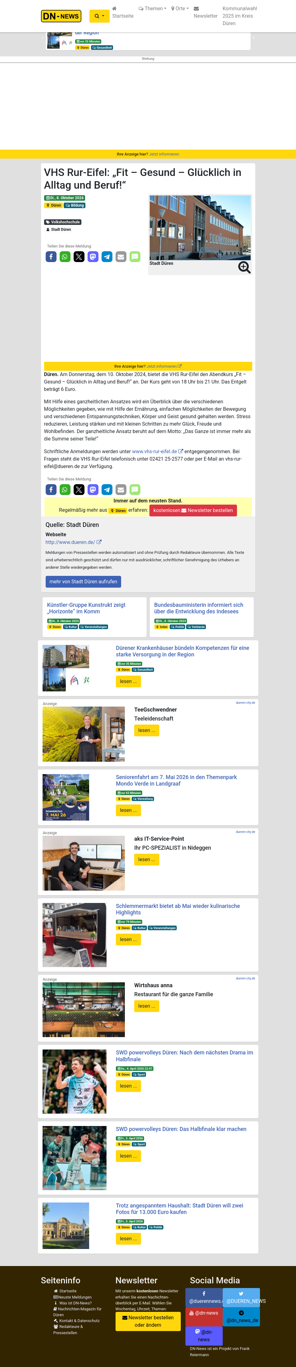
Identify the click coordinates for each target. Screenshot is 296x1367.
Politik (177, 627)
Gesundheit (102, 47)
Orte (178, 8)
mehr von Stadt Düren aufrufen (83, 582)
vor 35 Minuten (88, 41)
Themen (151, 8)
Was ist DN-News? (72, 1303)
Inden (161, 627)
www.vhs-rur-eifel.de (154, 451)
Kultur (70, 627)
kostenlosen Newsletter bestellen (193, 510)
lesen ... (128, 681)
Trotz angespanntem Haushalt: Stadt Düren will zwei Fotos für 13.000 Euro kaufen (179, 1209)
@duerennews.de (206, 1297)
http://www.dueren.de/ (70, 542)
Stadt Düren (58, 229)
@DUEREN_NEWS (243, 1297)
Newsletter (206, 12)
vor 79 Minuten (129, 921)
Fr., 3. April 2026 (130, 1138)
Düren (82, 47)
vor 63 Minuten (129, 793)
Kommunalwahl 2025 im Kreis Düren (240, 16)
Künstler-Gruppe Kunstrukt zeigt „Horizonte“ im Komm (86, 608)
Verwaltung (143, 798)
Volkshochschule (62, 222)
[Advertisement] (148, 106)
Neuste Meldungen (72, 1297)
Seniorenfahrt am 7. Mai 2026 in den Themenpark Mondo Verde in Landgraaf (176, 780)
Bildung (74, 205)
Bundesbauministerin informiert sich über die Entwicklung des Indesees (199, 608)
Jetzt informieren (164, 154)
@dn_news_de (242, 1316)
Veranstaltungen (93, 627)
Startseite (123, 12)
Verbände (196, 627)
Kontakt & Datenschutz (76, 1320)
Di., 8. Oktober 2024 (64, 198)
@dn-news (203, 1313)
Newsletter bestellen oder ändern (148, 1321)
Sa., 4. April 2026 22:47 (134, 1068)
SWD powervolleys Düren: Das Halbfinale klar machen (181, 1129)
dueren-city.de (245, 702)
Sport (139, 1074)
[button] (99, 16)
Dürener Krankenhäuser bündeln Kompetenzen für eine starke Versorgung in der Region (182, 651)
